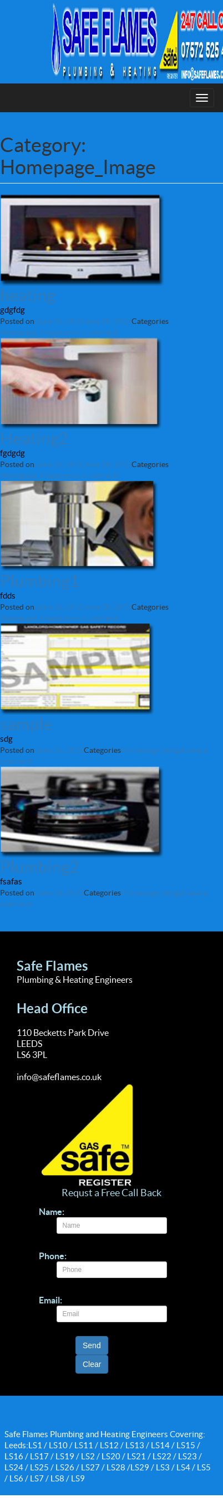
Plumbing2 (39, 866)
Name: (51, 1212)
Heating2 (34, 438)
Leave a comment (89, 332)
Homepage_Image (30, 332)
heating (27, 295)
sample (26, 724)
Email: (50, 1300)
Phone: (53, 1256)
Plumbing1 (39, 581)
